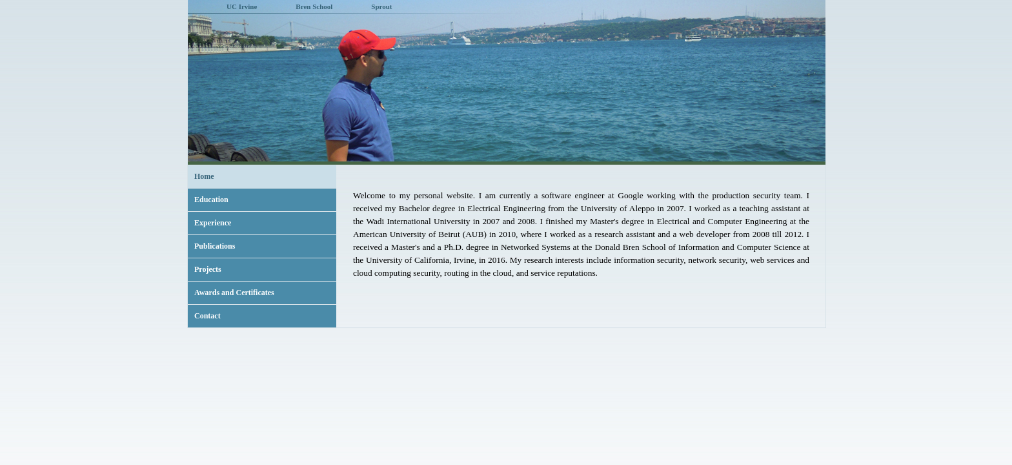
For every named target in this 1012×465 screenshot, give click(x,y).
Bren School (314, 6)
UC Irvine (242, 6)
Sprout (381, 6)
